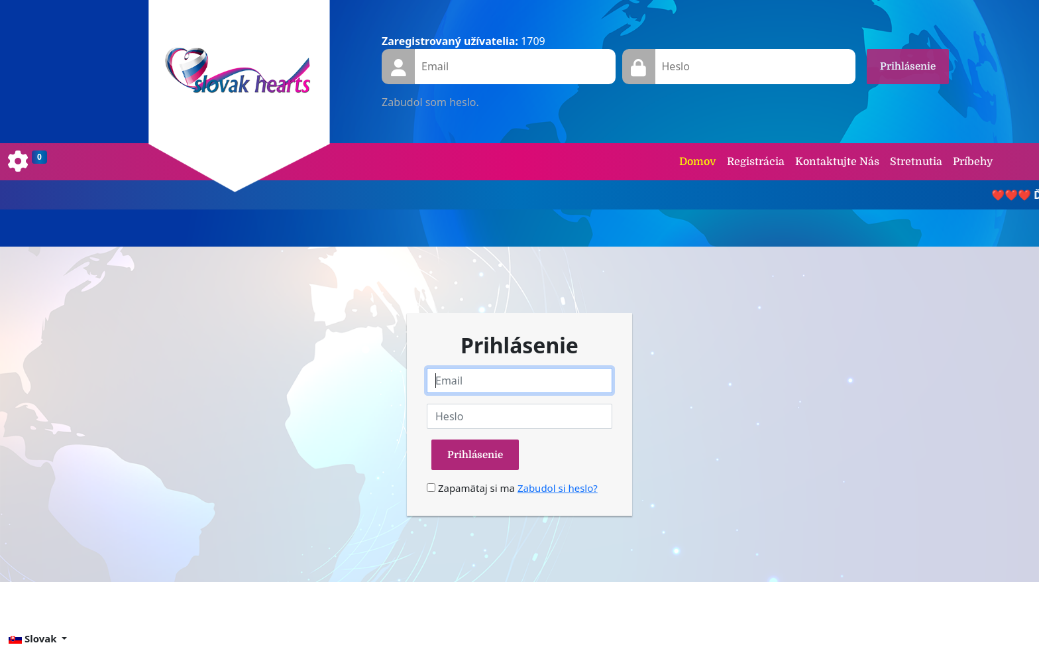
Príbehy (973, 162)
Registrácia (756, 162)
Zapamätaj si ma (471, 488)
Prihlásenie (908, 66)
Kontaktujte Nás (837, 162)
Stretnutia (916, 162)
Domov (697, 162)
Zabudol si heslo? (558, 488)
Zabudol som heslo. (430, 102)
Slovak (34, 638)
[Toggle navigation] (27, 161)
